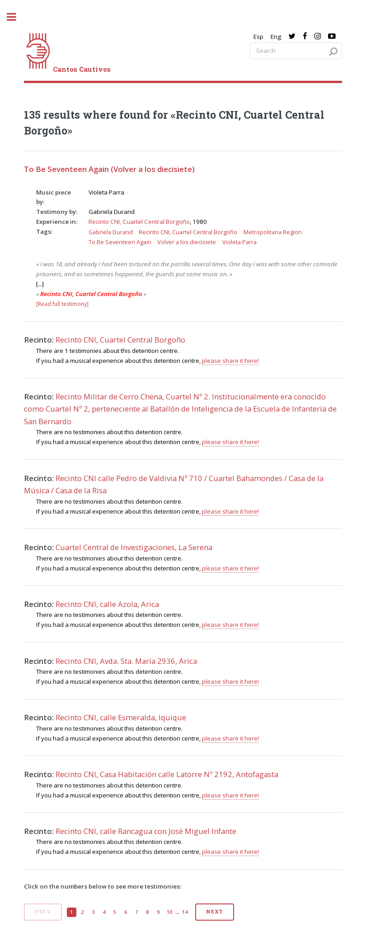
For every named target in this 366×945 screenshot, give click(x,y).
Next (214, 911)
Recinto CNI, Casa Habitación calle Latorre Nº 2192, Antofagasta (167, 774)
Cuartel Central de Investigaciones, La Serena (134, 547)
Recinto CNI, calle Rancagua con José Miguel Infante (146, 831)
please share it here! (230, 361)
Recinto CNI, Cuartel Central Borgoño (139, 222)
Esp (258, 36)
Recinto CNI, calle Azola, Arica (107, 604)
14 (185, 912)
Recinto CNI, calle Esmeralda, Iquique (121, 717)
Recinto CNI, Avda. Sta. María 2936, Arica (126, 661)
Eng (276, 36)
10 (169, 912)
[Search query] (296, 50)
